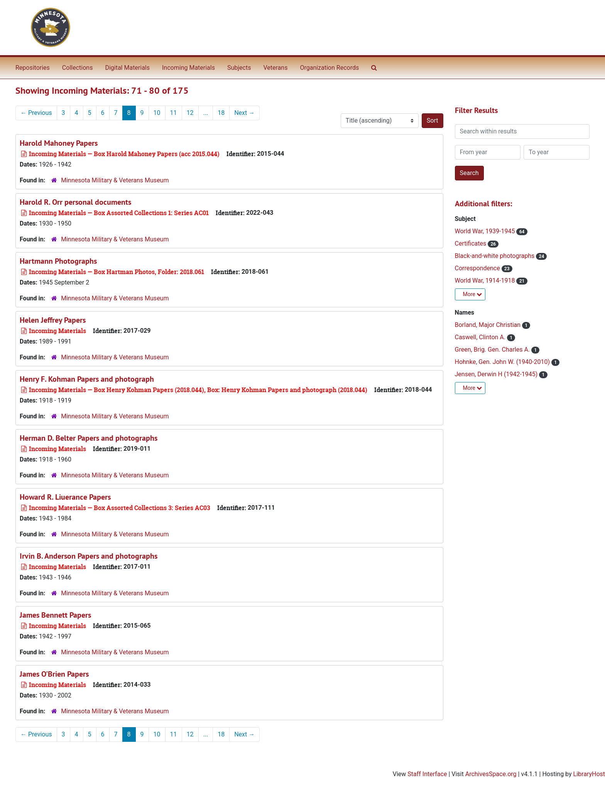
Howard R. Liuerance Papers (65, 497)
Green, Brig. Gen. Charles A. (493, 349)
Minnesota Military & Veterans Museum (115, 180)
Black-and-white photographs (495, 255)
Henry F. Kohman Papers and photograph (87, 379)
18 (221, 112)
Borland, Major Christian (488, 324)
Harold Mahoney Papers (59, 143)
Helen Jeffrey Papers (53, 320)
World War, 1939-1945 (486, 231)
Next (244, 112)
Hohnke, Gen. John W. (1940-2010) (503, 362)
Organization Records (329, 67)
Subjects (239, 67)
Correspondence (478, 268)
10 (157, 112)
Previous (36, 112)
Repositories (32, 67)
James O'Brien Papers (54, 674)
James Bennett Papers (55, 615)
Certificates (471, 243)
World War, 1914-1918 (486, 280)
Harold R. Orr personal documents (75, 202)
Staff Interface (427, 774)
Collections (77, 67)
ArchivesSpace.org (491, 774)
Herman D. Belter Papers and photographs (88, 438)
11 (173, 112)
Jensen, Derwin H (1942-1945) (497, 374)
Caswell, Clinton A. (481, 337)
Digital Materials (127, 67)
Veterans (275, 67)
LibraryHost (589, 774)
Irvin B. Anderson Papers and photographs (88, 556)
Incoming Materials (188, 67)
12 (190, 112)
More (472, 294)
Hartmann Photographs (58, 261)
